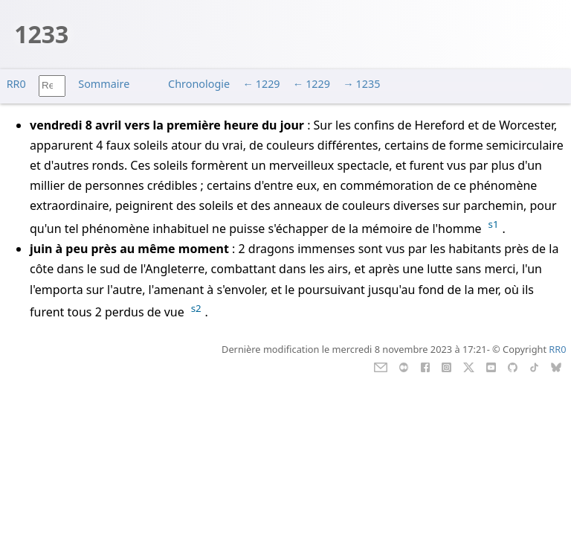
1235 (368, 84)
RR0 (16, 84)
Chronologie (199, 84)
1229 (268, 84)
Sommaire (103, 84)
